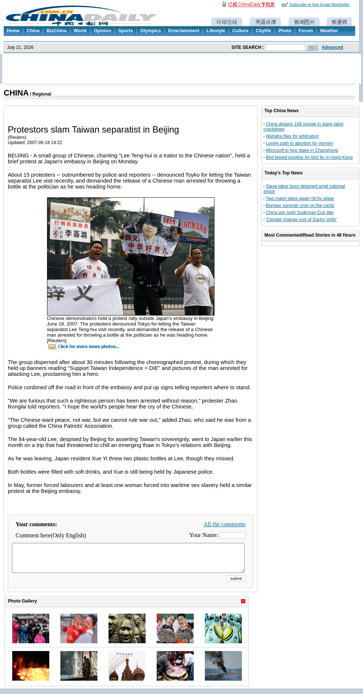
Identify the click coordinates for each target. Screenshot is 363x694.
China (33, 30)
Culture (240, 30)
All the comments (224, 524)
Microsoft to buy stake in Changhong (302, 150)
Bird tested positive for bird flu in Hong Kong (309, 157)
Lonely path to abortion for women (299, 143)
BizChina (56, 30)
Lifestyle (215, 30)
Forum (306, 30)
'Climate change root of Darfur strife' (301, 219)
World (80, 30)
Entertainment (183, 30)
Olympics (150, 30)
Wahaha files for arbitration (292, 136)
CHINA (16, 93)
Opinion (102, 30)
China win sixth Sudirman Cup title (300, 212)
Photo (284, 30)
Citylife (263, 30)
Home (13, 30)
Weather (329, 30)
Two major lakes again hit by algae (300, 198)
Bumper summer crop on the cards (300, 205)
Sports (126, 30)
